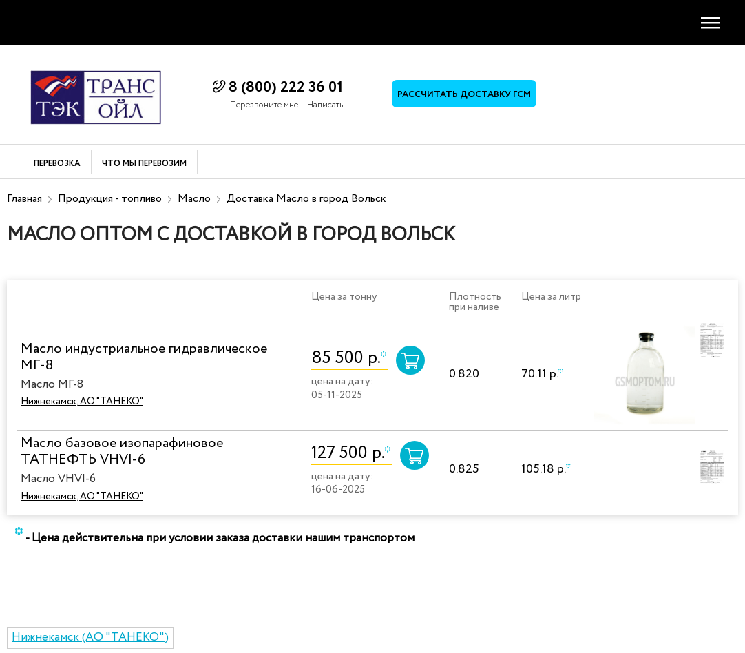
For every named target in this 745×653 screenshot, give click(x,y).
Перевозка (57, 164)
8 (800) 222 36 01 (286, 87)
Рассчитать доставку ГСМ (464, 94)
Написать (325, 105)
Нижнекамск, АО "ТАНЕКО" (82, 401)
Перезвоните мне (264, 105)
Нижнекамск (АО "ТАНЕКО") (90, 637)
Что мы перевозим (144, 164)
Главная (24, 199)
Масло (194, 199)
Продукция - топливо (110, 199)
